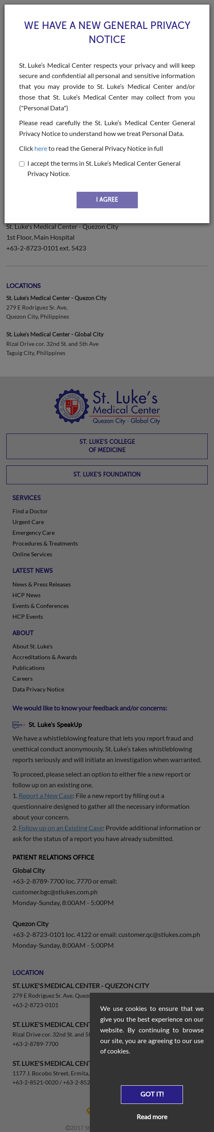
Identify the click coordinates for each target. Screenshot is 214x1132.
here (40, 148)
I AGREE (107, 200)
